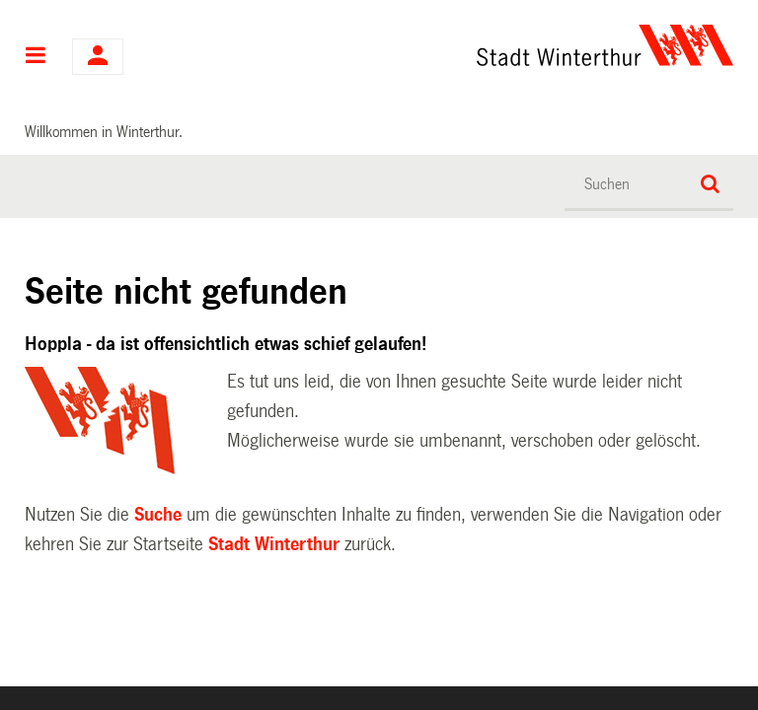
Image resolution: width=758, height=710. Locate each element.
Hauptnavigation (36, 57)
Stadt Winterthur (274, 544)
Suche (158, 515)
